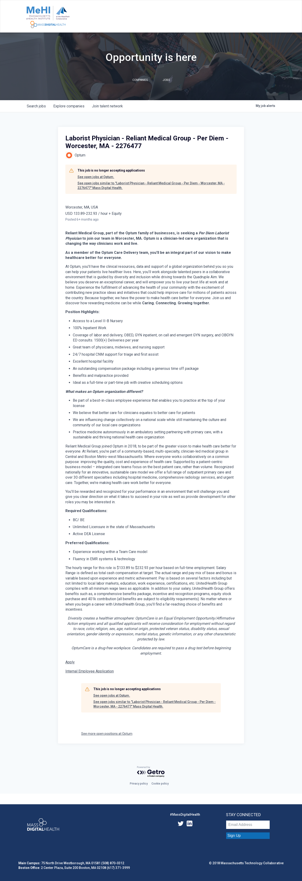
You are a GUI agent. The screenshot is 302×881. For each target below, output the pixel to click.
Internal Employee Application (89, 671)
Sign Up (234, 836)
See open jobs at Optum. (95, 177)
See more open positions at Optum (106, 733)
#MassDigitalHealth (185, 814)
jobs (36, 106)
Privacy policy (139, 783)
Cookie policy (160, 783)
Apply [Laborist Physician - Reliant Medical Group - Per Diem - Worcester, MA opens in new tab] (70, 662)
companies (68, 106)
